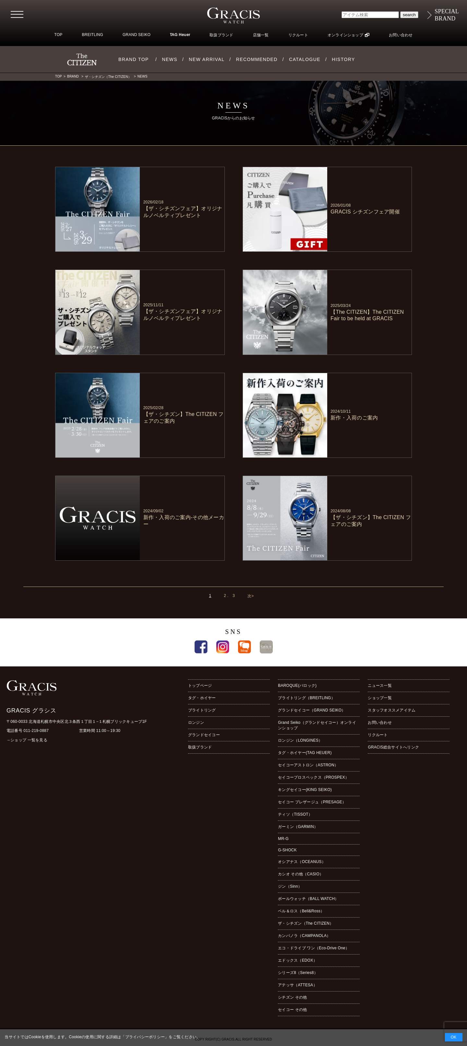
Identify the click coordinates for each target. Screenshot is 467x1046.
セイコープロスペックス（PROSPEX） (313, 777)
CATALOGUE (304, 59)
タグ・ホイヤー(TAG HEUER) (304, 752)
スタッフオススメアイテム (391, 710)
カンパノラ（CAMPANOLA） (304, 935)
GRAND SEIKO (136, 34)
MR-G (283, 838)
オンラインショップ (345, 35)
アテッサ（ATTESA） (297, 985)
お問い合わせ (401, 35)
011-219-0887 (36, 730)
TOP (58, 34)
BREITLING (92, 34)
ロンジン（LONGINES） (300, 740)
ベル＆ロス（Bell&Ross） (301, 911)
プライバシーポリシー (145, 1037)
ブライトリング (202, 710)
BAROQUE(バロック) (297, 685)
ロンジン (196, 722)
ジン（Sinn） (290, 886)
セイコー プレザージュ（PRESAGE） (312, 802)
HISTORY (343, 59)
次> (250, 596)
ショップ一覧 (379, 698)
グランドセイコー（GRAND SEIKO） (311, 710)
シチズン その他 (292, 997)
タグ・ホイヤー (202, 698)
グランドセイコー (204, 735)
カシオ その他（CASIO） (300, 874)
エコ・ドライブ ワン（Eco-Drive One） (313, 948)
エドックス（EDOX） (297, 960)
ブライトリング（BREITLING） (306, 698)
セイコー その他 (292, 1009)
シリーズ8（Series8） (298, 972)
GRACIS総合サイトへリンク (393, 747)
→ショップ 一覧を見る (26, 740)
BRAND (73, 76)
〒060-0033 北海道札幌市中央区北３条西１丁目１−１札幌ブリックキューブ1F (76, 721)
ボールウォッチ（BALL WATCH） (308, 898)
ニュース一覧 (379, 685)
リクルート (298, 35)
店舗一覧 (261, 35)
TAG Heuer (180, 35)
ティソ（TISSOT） (295, 814)
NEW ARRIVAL (206, 59)
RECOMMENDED (257, 59)
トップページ (200, 685)
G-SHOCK (287, 850)
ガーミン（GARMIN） (298, 826)
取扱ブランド (221, 35)
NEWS (169, 59)
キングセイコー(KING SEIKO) (305, 789)
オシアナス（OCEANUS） (302, 861)
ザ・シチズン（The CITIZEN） (108, 77)
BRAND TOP (133, 59)
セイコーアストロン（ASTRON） (308, 765)
